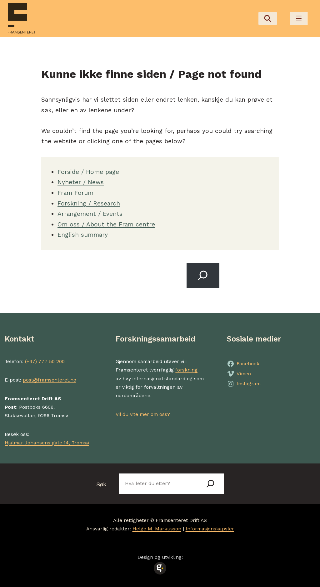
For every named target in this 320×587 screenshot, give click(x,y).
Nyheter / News (81, 182)
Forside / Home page (88, 171)
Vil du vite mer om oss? (143, 414)
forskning (186, 370)
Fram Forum (75, 192)
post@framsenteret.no (49, 380)
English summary (83, 234)
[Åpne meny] (299, 18)
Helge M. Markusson (156, 529)
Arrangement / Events (90, 213)
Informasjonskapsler (210, 529)
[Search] (203, 275)
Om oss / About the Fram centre (106, 224)
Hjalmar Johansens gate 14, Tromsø (47, 443)
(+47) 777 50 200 (45, 361)
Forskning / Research (89, 203)
